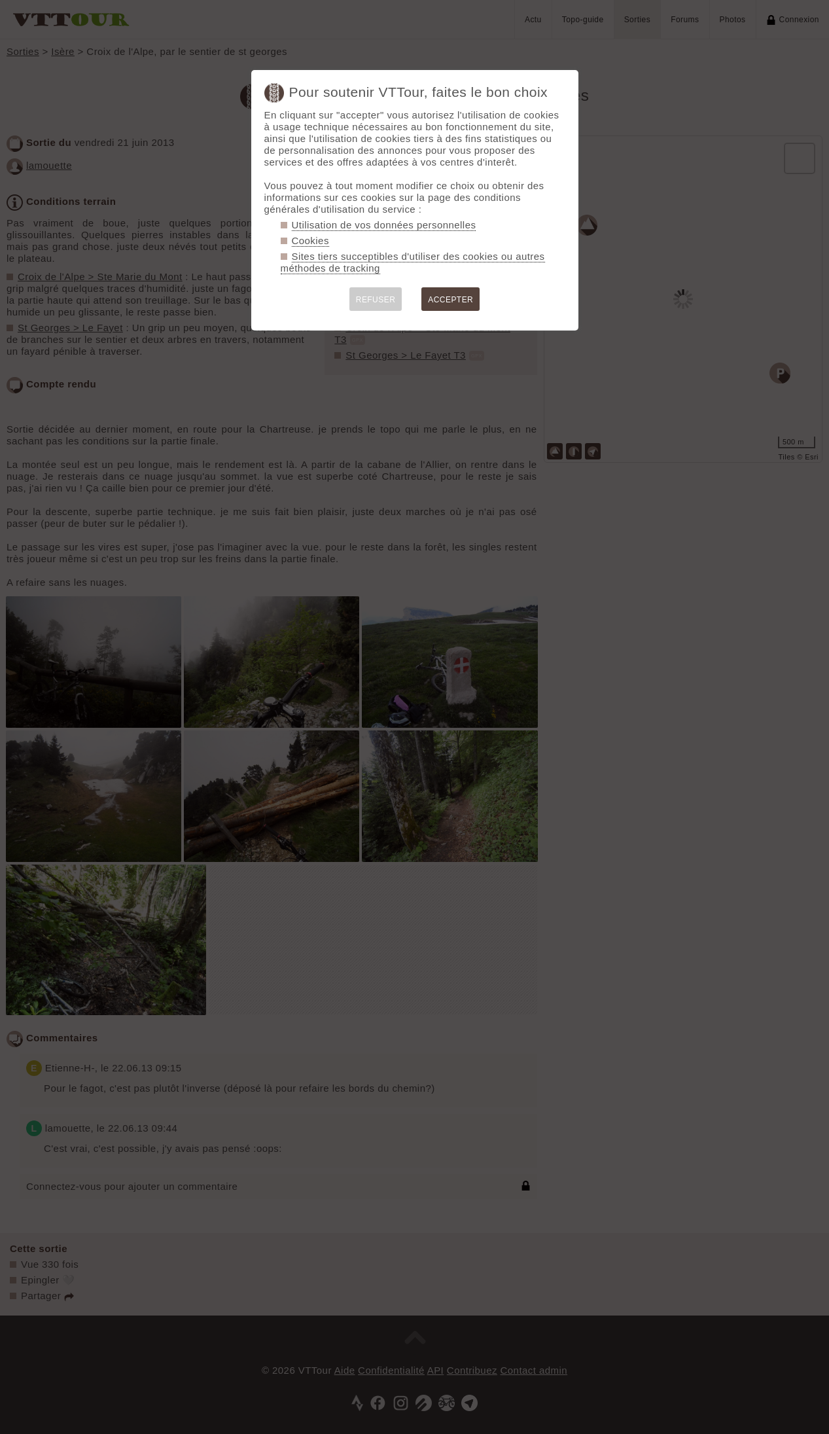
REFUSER (376, 299)
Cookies (310, 240)
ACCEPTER (450, 299)
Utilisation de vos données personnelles (384, 224)
